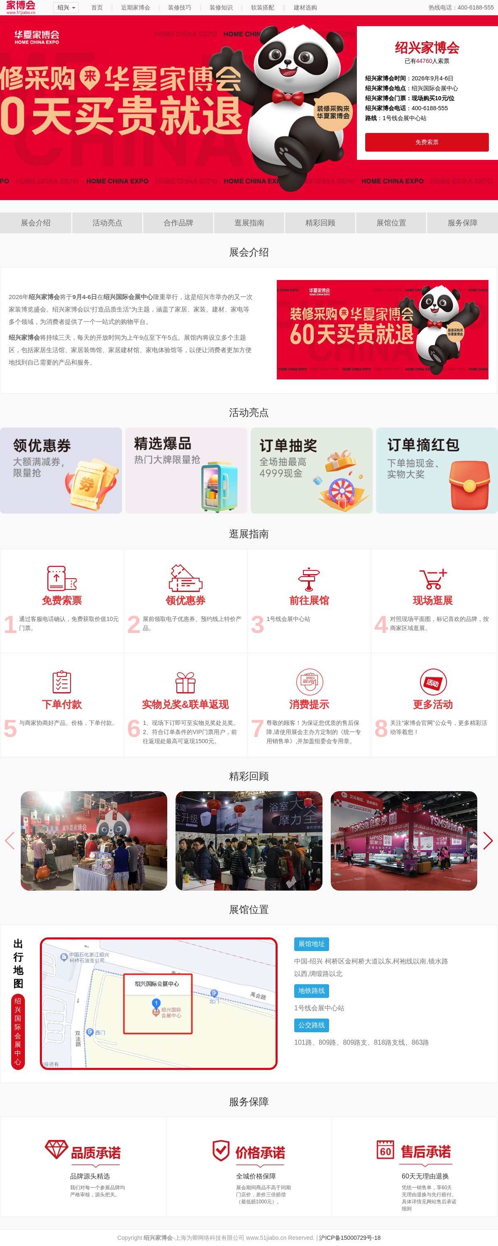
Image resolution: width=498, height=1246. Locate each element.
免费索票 (427, 142)
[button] (488, 841)
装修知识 (221, 7)
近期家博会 (135, 7)
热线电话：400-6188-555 (461, 7)
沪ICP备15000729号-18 (350, 1237)
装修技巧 (179, 7)
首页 (97, 7)
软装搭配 (262, 7)
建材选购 (305, 7)
